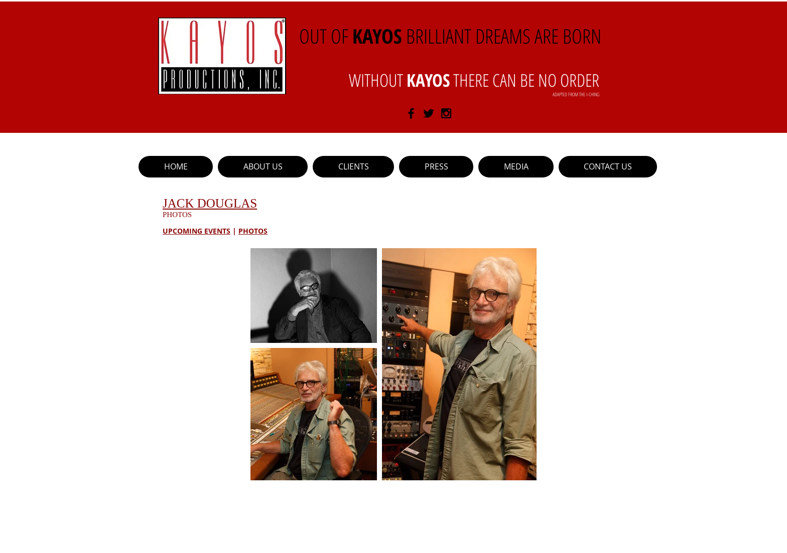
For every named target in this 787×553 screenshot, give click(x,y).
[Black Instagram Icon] (446, 113)
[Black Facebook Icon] (411, 113)
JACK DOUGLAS (210, 203)
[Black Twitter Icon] (429, 113)
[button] (353, 166)
